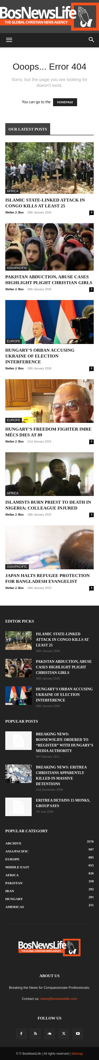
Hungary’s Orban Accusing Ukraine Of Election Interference (39, 356)
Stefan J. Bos (14, 212)
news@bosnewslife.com (58, 999)
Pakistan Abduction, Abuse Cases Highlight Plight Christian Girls (64, 667)
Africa (12, 191)
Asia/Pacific (17, 268)
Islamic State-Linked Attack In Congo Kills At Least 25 (62, 639)
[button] (9, 40)
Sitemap (77, 1053)
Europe (13, 341)
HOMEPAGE (65, 102)
